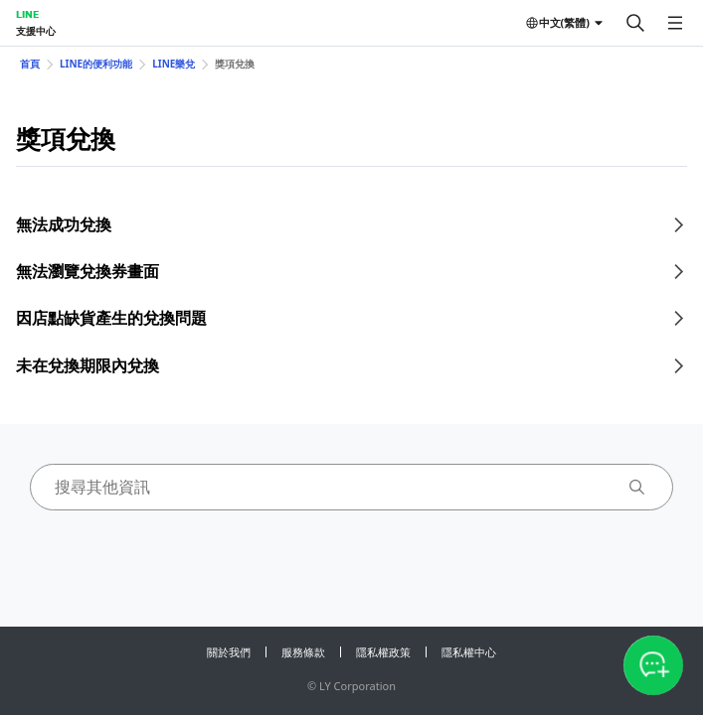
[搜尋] (635, 23)
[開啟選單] (675, 23)
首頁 (30, 64)
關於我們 (229, 651)
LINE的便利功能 (96, 64)
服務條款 (303, 651)
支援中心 (36, 31)
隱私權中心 (468, 651)
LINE (27, 14)
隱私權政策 (383, 651)
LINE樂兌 (173, 64)
